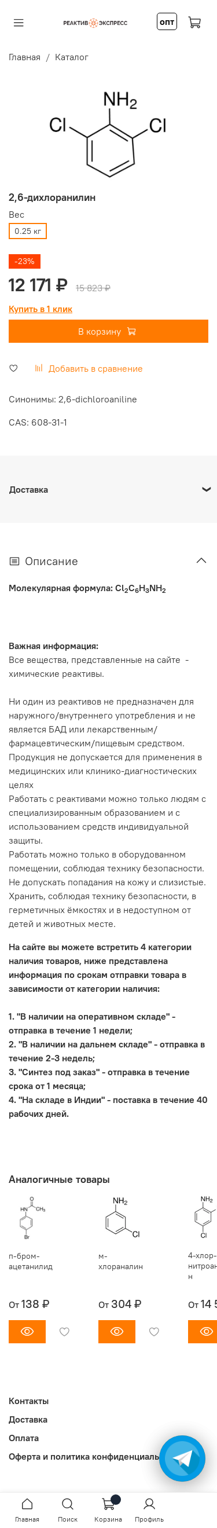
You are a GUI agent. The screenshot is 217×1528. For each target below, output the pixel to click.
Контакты (29, 1400)
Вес (16, 214)
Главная (25, 57)
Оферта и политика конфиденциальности (96, 1456)
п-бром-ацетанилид (31, 1261)
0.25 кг (27, 231)
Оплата (24, 1437)
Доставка (28, 1419)
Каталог (72, 57)
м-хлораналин (120, 1261)
